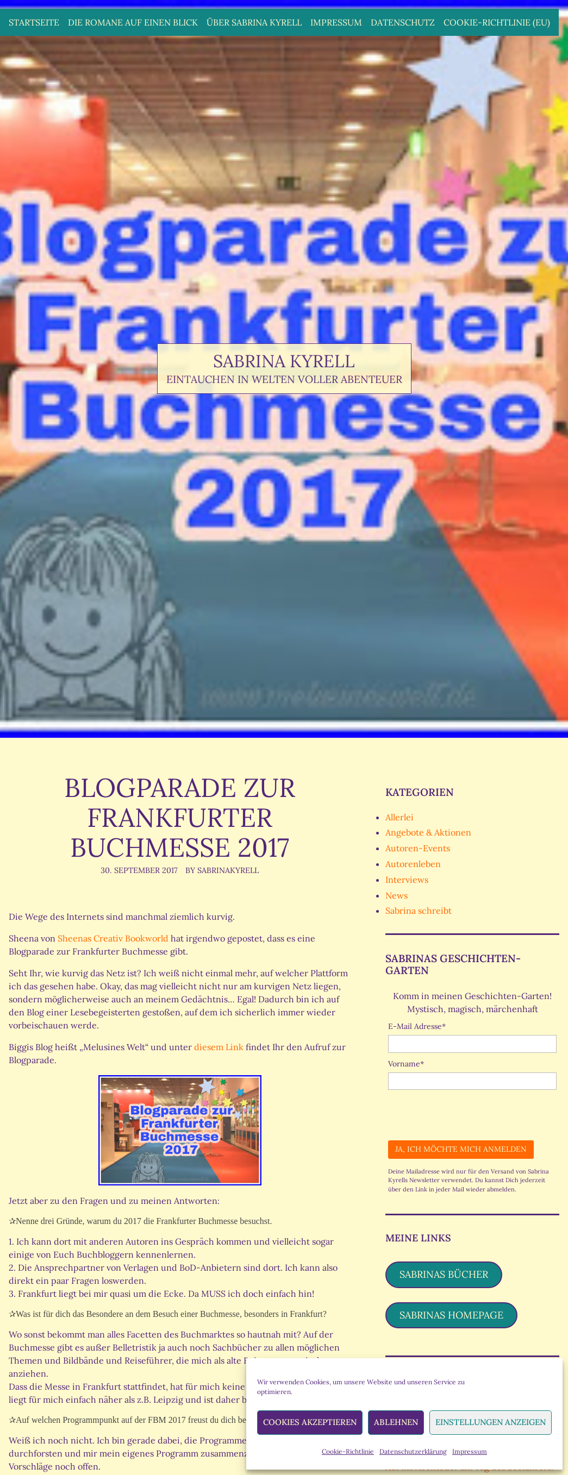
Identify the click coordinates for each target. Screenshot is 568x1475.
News (396, 895)
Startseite (34, 22)
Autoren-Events (417, 848)
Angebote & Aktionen (428, 832)
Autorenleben (413, 863)
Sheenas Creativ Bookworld (113, 938)
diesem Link (220, 1046)
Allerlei (399, 817)
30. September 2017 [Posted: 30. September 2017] (139, 870)
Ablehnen (396, 1422)
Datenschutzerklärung (413, 1451)
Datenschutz (403, 22)
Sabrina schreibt (418, 910)
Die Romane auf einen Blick (133, 22)
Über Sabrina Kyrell (254, 22)
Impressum (469, 1451)
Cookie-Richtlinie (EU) (497, 22)
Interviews (406, 879)
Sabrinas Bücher (444, 1274)
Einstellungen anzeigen (490, 1422)
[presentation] (470, 1111)
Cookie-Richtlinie (348, 1451)
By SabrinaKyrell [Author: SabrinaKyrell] (222, 870)
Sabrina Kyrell (284, 361)
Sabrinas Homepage (451, 1315)
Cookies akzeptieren (310, 1422)
